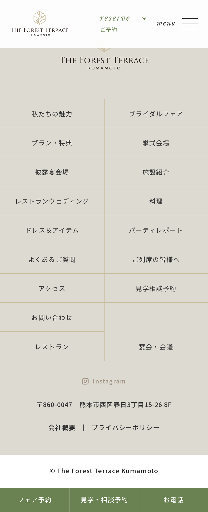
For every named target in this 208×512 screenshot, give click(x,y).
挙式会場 (156, 142)
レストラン (52, 346)
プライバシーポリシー (126, 427)
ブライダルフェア (156, 113)
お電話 (173, 499)
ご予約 (123, 23)
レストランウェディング (52, 201)
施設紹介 (156, 172)
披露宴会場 (52, 172)
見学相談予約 (155, 288)
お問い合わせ (51, 317)
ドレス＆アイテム (52, 230)
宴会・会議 (156, 346)
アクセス (52, 288)
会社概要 (62, 427)
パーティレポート (156, 230)
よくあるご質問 (52, 259)
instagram (109, 381)
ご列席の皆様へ (156, 259)
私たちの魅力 (51, 113)
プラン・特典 (51, 142)
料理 (156, 201)
